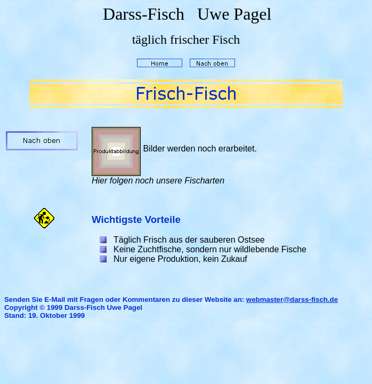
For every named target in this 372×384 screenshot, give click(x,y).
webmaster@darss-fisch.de (292, 299)
